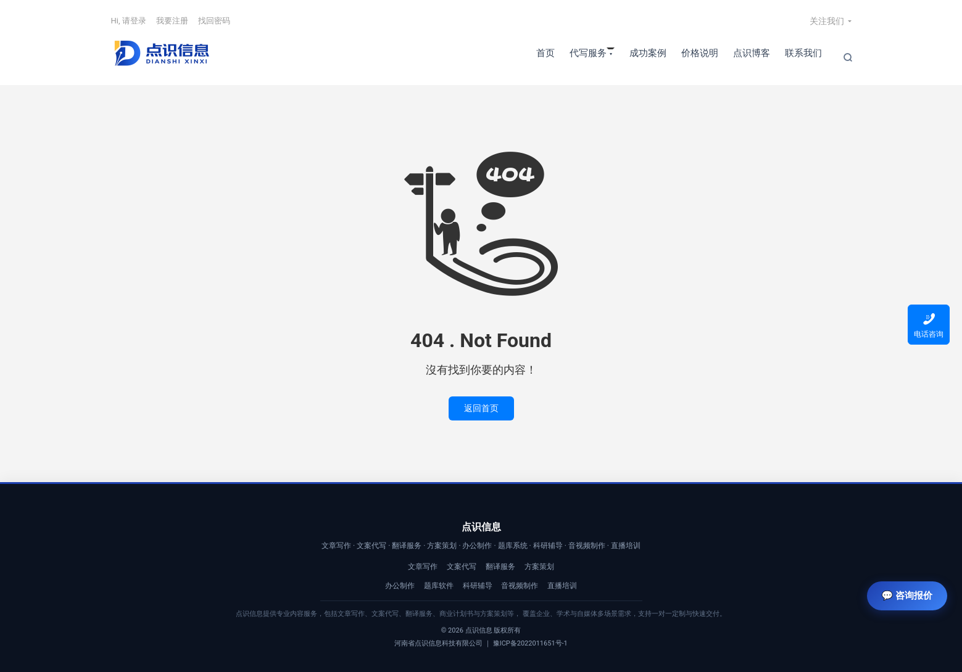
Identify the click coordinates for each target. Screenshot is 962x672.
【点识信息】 (161, 53)
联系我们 (803, 53)
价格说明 (699, 53)
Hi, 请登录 (128, 20)
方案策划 (539, 566)
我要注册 (172, 20)
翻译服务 (500, 566)
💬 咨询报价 (907, 595)
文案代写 (461, 566)
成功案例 (647, 53)
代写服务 (588, 53)
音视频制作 (519, 585)
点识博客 (751, 53)
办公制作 (400, 585)
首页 (545, 53)
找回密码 (214, 20)
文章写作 (422, 566)
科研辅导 (477, 585)
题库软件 (439, 585)
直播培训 (562, 585)
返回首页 (481, 408)
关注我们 (827, 21)
